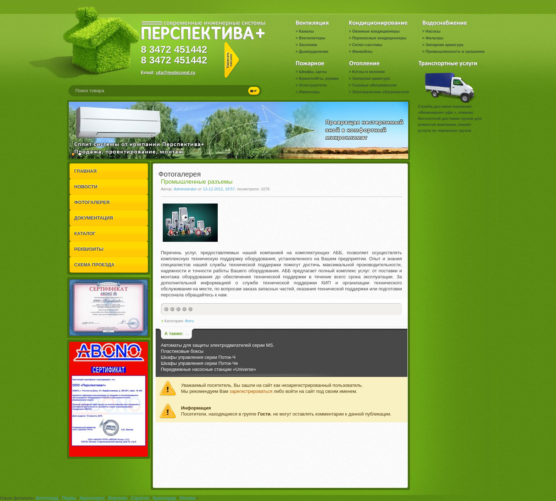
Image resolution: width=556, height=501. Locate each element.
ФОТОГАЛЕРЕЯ (92, 202)
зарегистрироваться (250, 391)
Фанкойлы (362, 51)
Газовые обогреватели (374, 85)
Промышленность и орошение (455, 51)
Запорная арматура (444, 45)
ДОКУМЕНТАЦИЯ (93, 218)
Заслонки (308, 45)
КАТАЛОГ (85, 233)
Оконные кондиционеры (376, 31)
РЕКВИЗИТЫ (89, 249)
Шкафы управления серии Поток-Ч (198, 357)
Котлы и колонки (368, 71)
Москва (187, 498)
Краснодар (164, 498)
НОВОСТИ (86, 186)
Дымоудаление (313, 51)
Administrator (185, 189)
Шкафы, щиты (313, 71)
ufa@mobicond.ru (175, 72)
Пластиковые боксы (182, 351)
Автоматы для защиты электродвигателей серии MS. (217, 345)
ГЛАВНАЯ (85, 171)
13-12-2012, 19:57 (219, 189)
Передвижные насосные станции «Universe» (208, 369)
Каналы (306, 31)
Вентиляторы (312, 38)
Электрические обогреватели (380, 92)
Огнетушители (313, 85)
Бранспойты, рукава (319, 78)
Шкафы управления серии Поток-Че (199, 363)
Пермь (69, 498)
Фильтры (434, 38)
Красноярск (92, 498)
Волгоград (47, 498)
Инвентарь (309, 92)
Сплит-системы (367, 45)
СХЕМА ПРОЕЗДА (94, 264)
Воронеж (117, 498)
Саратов (140, 498)
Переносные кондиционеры (379, 38)
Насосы (433, 31)
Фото (189, 321)
